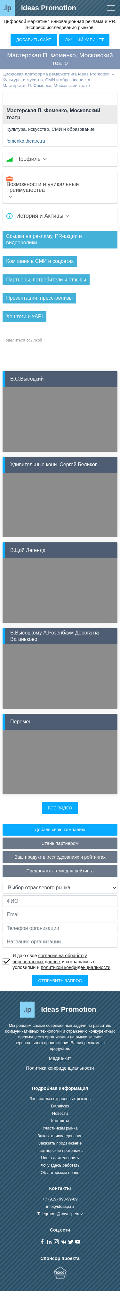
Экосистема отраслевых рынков (60, 1098)
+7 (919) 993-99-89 (60, 1199)
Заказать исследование (59, 1135)
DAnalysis (60, 1106)
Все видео (60, 808)
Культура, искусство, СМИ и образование (50, 129)
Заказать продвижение (60, 1143)
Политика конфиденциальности (60, 1068)
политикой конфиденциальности (75, 967)
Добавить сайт (34, 39)
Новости (60, 1113)
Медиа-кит (60, 1058)
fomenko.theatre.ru (25, 141)
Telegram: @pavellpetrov (60, 1213)
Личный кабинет (84, 39)
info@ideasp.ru (60, 1206)
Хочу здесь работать (59, 1165)
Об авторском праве (60, 1172)
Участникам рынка (59, 1128)
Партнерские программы (60, 1150)
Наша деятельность (60, 1157)
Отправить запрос (60, 980)
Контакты (60, 1120)
